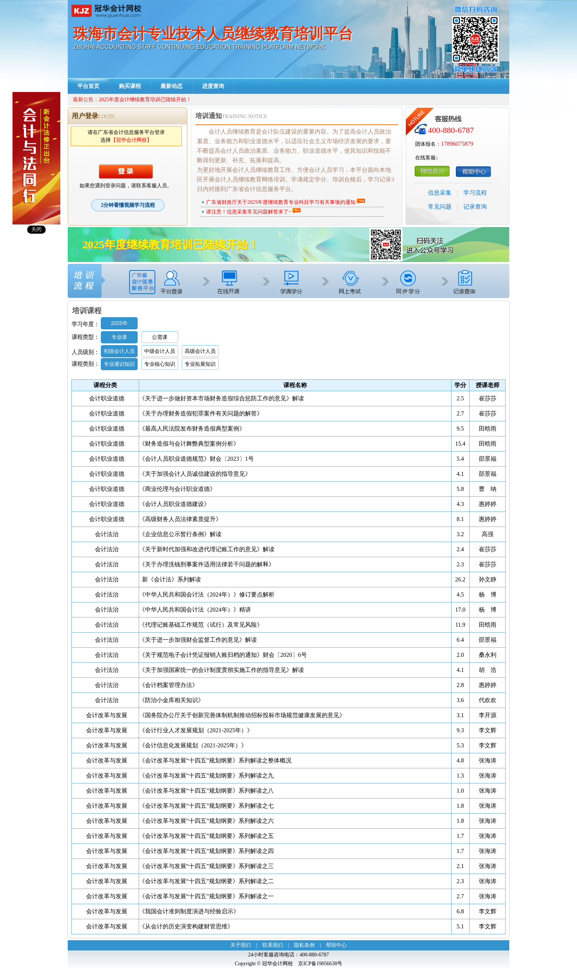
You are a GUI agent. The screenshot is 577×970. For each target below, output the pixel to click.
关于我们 (240, 945)
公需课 (159, 337)
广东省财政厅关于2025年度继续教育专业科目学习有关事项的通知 (280, 202)
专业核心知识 (159, 364)
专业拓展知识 (200, 364)
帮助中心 (336, 945)
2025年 (119, 323)
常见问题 (440, 206)
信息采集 (440, 193)
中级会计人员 (159, 351)
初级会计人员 (119, 351)
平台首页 (88, 86)
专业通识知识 (119, 364)
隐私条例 (304, 945)
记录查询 (475, 206)
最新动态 (171, 86)
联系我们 (272, 945)
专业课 (119, 337)
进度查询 (213, 86)
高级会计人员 (200, 351)
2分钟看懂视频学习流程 (128, 205)
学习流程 (475, 193)
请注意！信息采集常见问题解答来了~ (248, 212)
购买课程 (130, 86)
